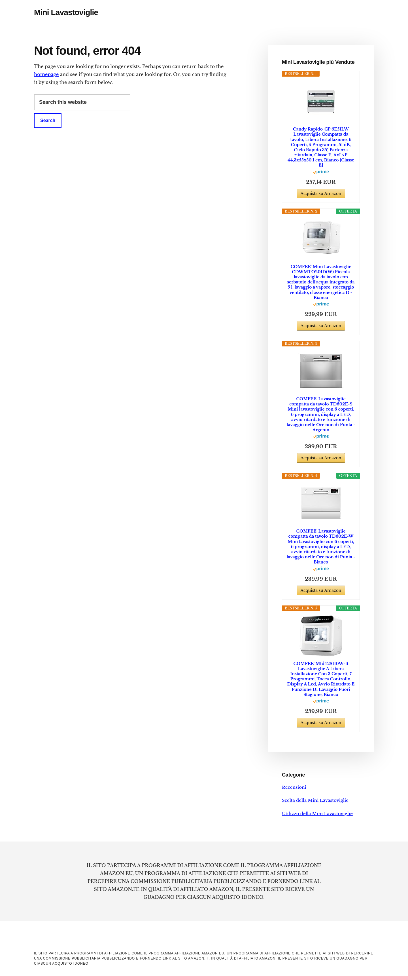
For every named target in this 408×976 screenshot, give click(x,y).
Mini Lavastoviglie (66, 12)
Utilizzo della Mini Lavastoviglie (317, 813)
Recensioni (294, 787)
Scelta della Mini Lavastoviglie (315, 800)
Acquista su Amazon (320, 193)
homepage (46, 74)
